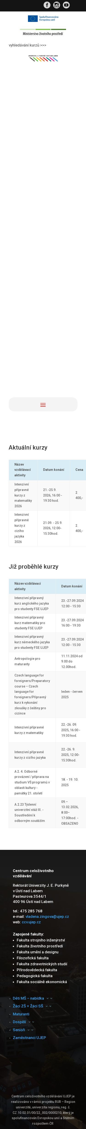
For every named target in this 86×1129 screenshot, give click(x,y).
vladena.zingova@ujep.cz (47, 916)
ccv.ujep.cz (31, 922)
